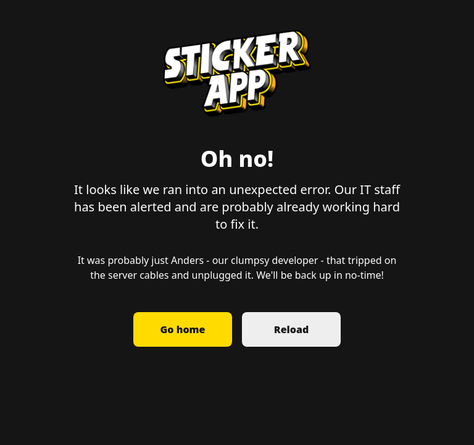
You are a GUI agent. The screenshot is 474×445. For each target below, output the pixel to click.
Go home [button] (183, 329)
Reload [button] (291, 329)
